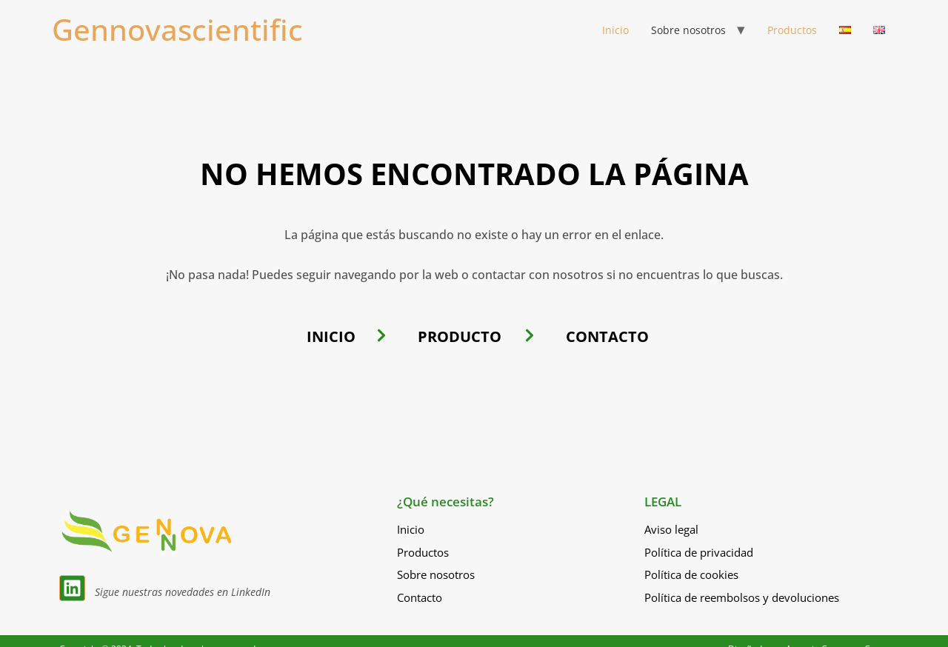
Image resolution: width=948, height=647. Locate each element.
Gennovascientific (177, 29)
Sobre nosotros (688, 30)
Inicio (615, 30)
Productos (792, 30)
